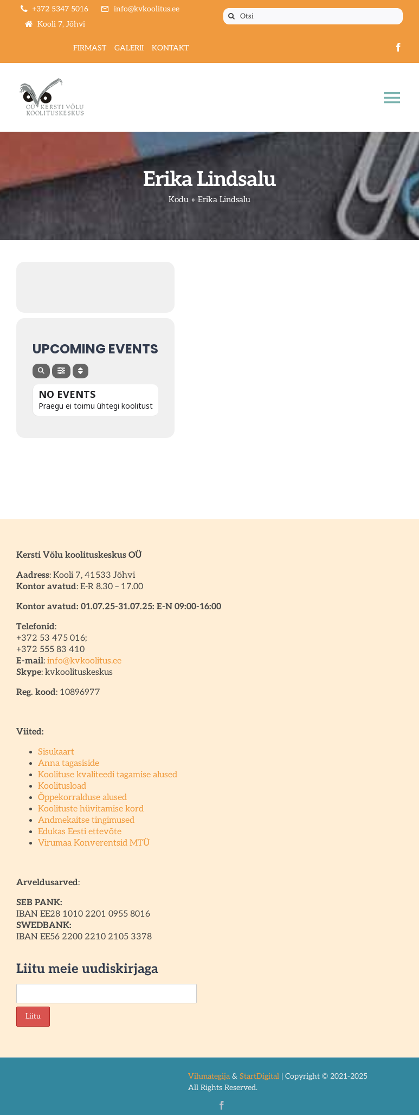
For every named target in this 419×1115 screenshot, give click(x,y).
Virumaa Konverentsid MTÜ (94, 843)
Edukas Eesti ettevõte (79, 832)
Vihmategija (209, 1076)
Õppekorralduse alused (82, 797)
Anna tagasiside (68, 763)
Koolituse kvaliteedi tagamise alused (107, 775)
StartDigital (259, 1076)
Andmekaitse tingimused (86, 820)
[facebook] (398, 47)
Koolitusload (62, 786)
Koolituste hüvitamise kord (91, 809)
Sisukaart (56, 752)
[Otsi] (313, 16)
